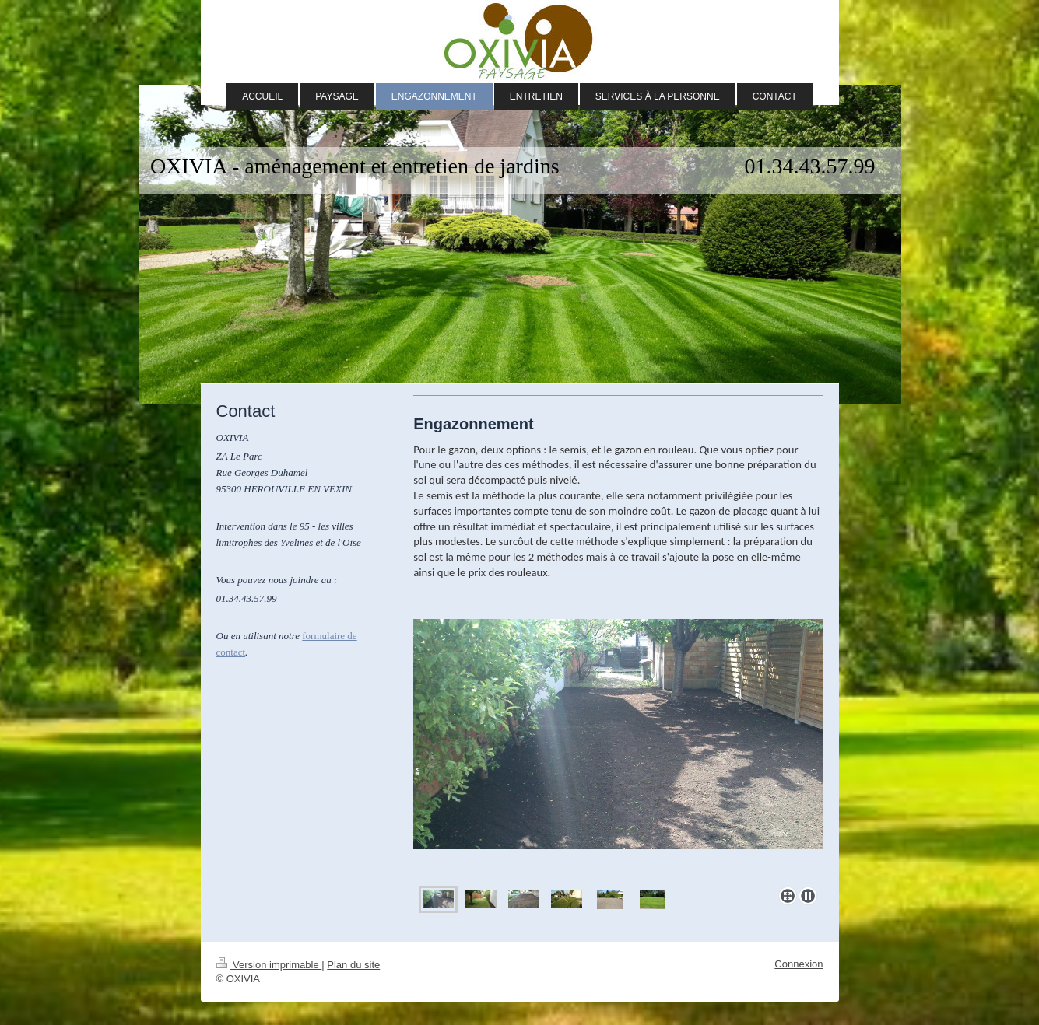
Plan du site (353, 965)
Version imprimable (269, 965)
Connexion (798, 964)
